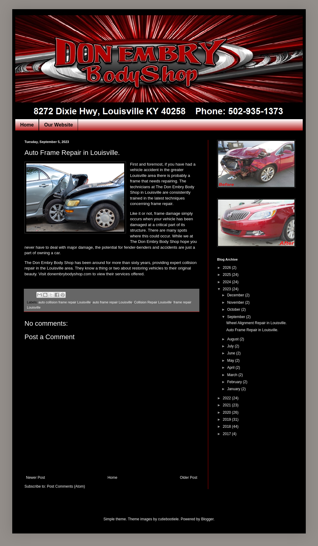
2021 (227, 405)
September (236, 317)
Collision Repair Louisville (153, 302)
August (233, 339)
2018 (227, 426)
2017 (227, 434)
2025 (227, 275)
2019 (227, 419)
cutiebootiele (168, 519)
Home (27, 124)
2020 (227, 412)
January (234, 389)
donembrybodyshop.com (69, 274)
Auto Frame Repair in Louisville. (252, 330)
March (233, 375)
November (236, 302)
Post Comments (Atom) (66, 486)
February (235, 382)
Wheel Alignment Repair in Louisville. (256, 323)
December (236, 295)
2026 (227, 268)
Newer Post (35, 477)
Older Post (188, 477)
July (231, 346)
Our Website (58, 124)
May (231, 360)
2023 (227, 289)
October (234, 309)
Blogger (207, 519)
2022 (227, 398)
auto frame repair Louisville (112, 302)
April (231, 367)
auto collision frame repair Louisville (65, 302)
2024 (227, 282)
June (231, 353)
